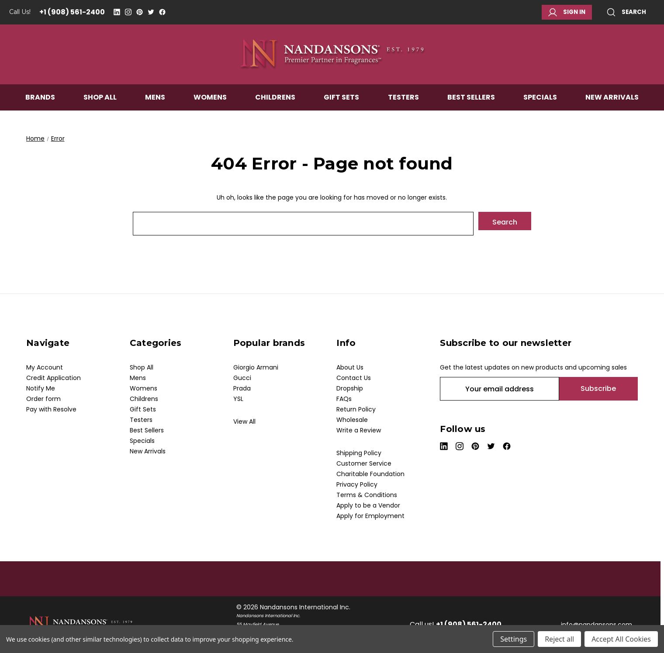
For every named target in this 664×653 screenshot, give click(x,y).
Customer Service (363, 463)
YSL (238, 398)
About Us (349, 367)
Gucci (242, 377)
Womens (210, 99)
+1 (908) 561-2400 (72, 12)
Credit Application (53, 377)
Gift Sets (341, 99)
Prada (242, 388)
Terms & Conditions (366, 495)
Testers (403, 99)
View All (244, 421)
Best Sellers (471, 99)
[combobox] (303, 223)
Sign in (566, 12)
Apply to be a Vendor (368, 505)
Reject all (559, 639)
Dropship (349, 388)
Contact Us (353, 377)
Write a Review (358, 430)
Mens (155, 99)
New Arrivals (612, 99)
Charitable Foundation (370, 474)
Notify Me (40, 388)
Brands (40, 99)
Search (626, 12)
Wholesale (352, 419)
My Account (44, 367)
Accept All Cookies (621, 639)
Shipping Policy (358, 453)
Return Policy (356, 409)
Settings (513, 639)
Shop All (100, 99)
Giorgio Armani (255, 367)
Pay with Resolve (51, 409)
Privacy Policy (356, 484)
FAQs (344, 398)
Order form (43, 398)
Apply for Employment (370, 515)
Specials (540, 99)
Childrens (275, 99)
